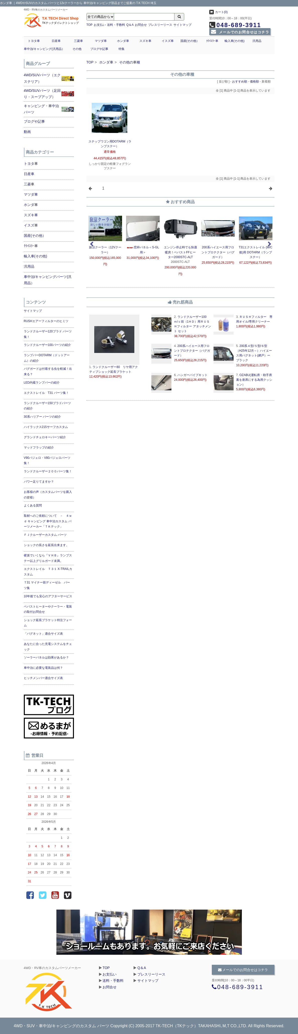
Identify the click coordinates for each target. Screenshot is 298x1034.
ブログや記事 (99, 49)
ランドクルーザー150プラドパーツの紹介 (47, 405)
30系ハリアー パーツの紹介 (42, 416)
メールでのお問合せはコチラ (240, 32)
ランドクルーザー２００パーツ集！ (48, 471)
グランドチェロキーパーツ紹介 (45, 437)
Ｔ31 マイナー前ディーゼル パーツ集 (47, 585)
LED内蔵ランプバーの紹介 (42, 382)
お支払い (100, 25)
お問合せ (141, 25)
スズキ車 (145, 41)
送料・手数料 (116, 25)
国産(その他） (190, 41)
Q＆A (130, 25)
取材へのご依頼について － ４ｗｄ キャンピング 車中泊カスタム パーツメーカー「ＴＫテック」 (48, 521)
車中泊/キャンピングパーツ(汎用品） (48, 280)
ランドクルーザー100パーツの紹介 (47, 345)
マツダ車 (101, 41)
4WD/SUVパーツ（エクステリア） (42, 78)
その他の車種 (129, 62)
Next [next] (269, 244)
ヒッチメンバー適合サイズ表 (43, 678)
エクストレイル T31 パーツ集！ (46, 393)
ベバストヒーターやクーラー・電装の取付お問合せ (48, 609)
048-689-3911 (235, 25)
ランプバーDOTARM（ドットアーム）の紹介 (47, 357)
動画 (27, 132)
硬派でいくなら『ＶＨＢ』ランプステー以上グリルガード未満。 (48, 558)
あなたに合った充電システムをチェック (48, 646)
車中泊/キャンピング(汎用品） (44, 49)
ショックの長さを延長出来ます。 (46, 545)
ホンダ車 (123, 41)
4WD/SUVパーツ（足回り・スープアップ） (42, 94)
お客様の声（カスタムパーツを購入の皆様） (48, 494)
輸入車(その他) (235, 41)
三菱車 (78, 41)
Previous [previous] (91, 244)
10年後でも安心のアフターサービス (48, 596)
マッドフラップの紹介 (39, 447)
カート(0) (218, 12)
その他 (76, 49)
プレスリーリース (160, 25)
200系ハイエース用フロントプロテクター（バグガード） (218, 252)
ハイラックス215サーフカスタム (46, 427)
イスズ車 (168, 41)
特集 (122, 49)
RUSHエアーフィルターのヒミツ (46, 321)
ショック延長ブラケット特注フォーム (48, 622)
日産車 (56, 41)
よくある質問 (33, 505)
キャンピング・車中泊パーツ (41, 109)
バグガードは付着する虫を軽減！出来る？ (48, 371)
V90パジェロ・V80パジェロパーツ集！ (47, 460)
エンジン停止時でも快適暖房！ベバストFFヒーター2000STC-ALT (180, 252)
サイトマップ (182, 25)
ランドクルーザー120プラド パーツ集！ (48, 334)
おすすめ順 (239, 81)
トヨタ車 (34, 41)
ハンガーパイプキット (191, 375)
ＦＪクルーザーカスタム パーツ (45, 535)
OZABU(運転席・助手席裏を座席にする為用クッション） (254, 379)
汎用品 (256, 41)
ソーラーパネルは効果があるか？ (46, 657)
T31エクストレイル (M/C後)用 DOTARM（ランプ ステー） (255, 252)
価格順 (254, 81)
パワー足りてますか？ (39, 481)
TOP (89, 25)
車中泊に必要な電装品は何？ (43, 668)
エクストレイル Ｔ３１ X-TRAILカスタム (48, 571)
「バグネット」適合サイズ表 (43, 633)
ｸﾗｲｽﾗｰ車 (212, 41)
